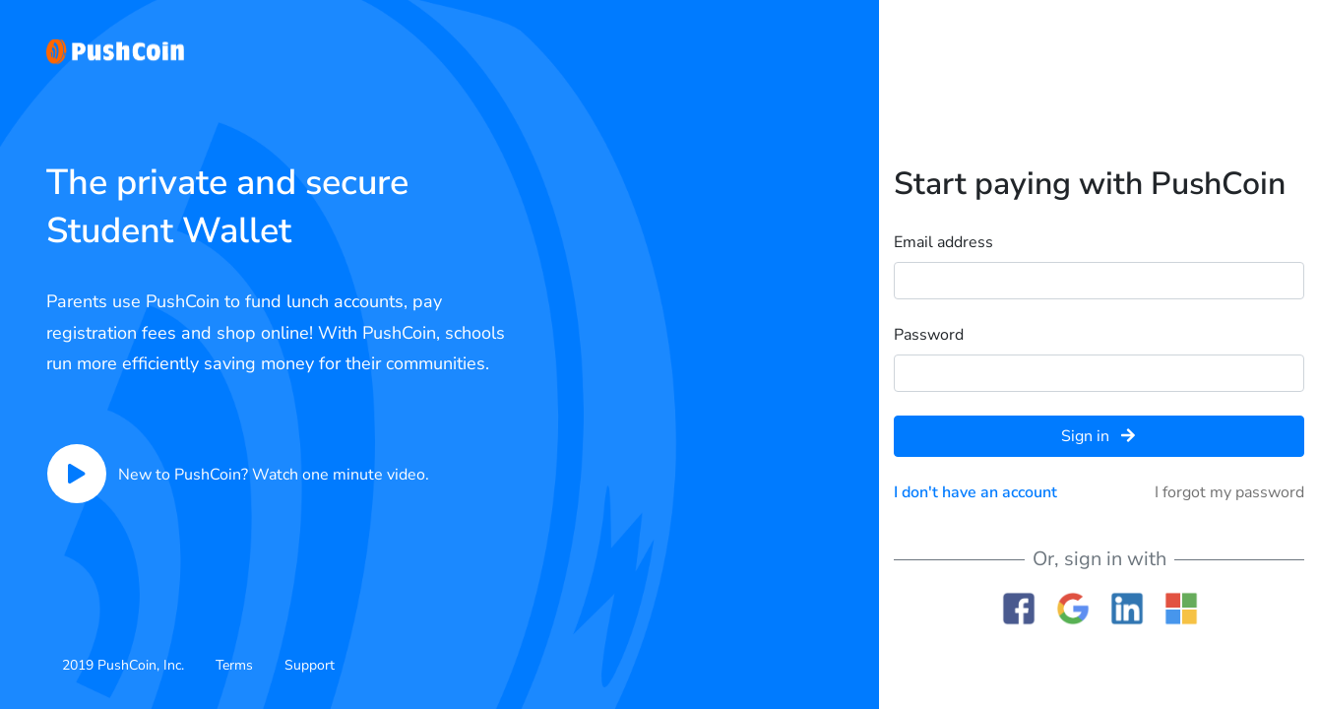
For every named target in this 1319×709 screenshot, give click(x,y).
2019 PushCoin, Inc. (123, 665)
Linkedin (1126, 608)
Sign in (1098, 436)
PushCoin (115, 52)
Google (1072, 608)
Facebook (1018, 608)
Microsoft (1180, 608)
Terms (234, 665)
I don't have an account (975, 492)
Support (309, 665)
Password (929, 335)
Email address (943, 242)
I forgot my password (1229, 492)
